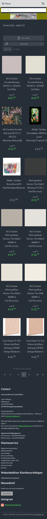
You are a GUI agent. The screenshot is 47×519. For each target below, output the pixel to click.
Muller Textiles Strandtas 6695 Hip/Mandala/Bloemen (14, 184)
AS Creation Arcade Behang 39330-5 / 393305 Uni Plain (35, 84)
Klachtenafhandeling (8, 458)
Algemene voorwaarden (9, 448)
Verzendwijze (5, 453)
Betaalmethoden (6, 451)
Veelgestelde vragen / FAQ (10, 460)
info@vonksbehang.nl (13, 416)
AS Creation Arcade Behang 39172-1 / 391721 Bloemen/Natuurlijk (12, 135)
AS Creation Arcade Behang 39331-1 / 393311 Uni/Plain (11, 84)
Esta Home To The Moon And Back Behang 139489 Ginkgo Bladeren (12, 346)
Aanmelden (7, 493)
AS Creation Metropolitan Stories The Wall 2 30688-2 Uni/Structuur (12, 293)
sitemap (38, 514)
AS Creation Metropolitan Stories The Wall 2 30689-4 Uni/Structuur (12, 238)
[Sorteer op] (23, 44)
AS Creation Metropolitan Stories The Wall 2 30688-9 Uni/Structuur (35, 238)
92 (37, 374)
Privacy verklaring (7, 456)
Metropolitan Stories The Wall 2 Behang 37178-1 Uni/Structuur (35, 186)
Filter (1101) (23, 38)
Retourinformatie (7, 463)
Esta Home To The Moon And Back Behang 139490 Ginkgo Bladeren (35, 346)
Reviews (4, 468)
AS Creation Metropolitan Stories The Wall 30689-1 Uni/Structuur (35, 293)
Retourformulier (6, 465)
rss (43, 514)
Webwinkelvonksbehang (13, 505)
